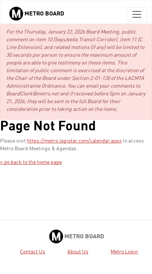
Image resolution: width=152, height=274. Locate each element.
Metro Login (124, 251)
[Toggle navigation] (136, 14)
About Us (77, 251)
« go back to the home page (31, 162)
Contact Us (32, 251)
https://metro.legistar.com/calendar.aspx (74, 141)
